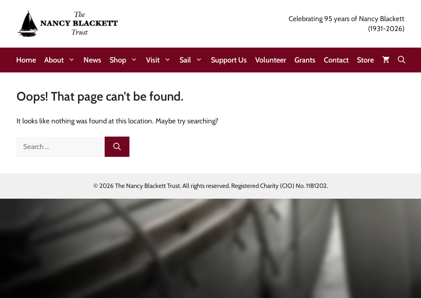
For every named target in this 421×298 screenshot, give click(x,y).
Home (26, 60)
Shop (126, 60)
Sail (193, 60)
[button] (401, 60)
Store (365, 60)
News (92, 60)
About (61, 60)
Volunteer (270, 60)
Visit (160, 60)
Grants (305, 60)
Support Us (229, 60)
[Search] (117, 147)
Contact (336, 60)
